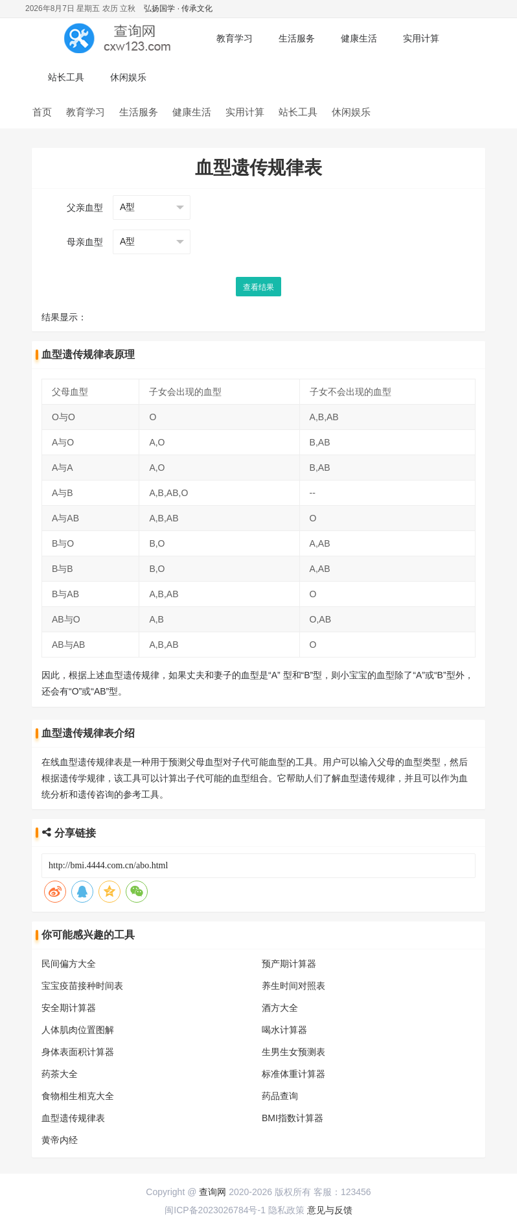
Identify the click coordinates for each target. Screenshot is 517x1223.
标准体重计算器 (293, 1074)
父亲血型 (85, 207)
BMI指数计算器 (292, 1118)
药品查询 (280, 1096)
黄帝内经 (59, 1140)
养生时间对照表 (293, 985)
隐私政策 (286, 1210)
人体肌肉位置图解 (77, 1030)
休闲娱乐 (128, 77)
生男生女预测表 (293, 1052)
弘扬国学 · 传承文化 (178, 8)
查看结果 (258, 287)
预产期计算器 (289, 963)
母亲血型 (85, 242)
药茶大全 (59, 1074)
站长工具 (66, 77)
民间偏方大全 (68, 963)
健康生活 (359, 38)
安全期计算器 (68, 1008)
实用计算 (421, 38)
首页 (42, 111)
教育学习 (234, 38)
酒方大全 (280, 1008)
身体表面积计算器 (77, 1052)
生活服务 (297, 38)
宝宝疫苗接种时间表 (82, 985)
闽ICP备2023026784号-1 (215, 1210)
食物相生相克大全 (77, 1096)
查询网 (212, 1192)
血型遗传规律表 (73, 1118)
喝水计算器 (284, 1030)
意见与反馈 (329, 1210)
